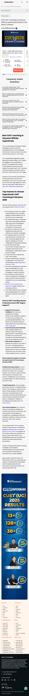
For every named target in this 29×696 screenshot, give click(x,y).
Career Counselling (20, 633)
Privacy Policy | (14, 691)
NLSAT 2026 (5, 635)
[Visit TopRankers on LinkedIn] (14, 680)
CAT (4, 616)
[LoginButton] (27, 2)
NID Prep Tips (19, 647)
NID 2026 (5, 630)
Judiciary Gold (6, 642)
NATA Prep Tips (19, 645)
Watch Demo (18, 70)
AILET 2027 (5, 631)
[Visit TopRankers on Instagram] (8, 680)
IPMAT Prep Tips (19, 644)
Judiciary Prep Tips (20, 649)
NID (3, 614)
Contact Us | (4, 693)
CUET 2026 (5, 626)
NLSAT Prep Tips (19, 652)
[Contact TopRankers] (22, 2)
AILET (17, 607)
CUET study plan (10, 326)
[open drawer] (2, 2)
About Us (9, 693)
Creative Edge (6, 645)
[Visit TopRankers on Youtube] (2, 680)
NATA (4, 612)
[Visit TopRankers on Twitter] (11, 680)
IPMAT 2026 (5, 625)
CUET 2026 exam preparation (14, 186)
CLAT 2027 (5, 623)
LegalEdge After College (8, 649)
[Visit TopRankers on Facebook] (5, 680)
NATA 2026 (5, 628)
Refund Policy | (20, 691)
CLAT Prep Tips (19, 640)
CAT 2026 (5, 633)
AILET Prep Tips (19, 642)
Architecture (18, 628)
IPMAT (4, 609)
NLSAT (17, 635)
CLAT (4, 606)
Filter (6, 16)
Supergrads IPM (6, 644)
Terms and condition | (6, 691)
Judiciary (5, 607)
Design (17, 630)
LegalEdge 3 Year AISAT (8, 652)
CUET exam (20, 207)
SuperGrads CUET (7, 647)
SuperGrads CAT (7, 650)
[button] (14, 10)
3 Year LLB (5, 617)
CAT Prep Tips (19, 650)
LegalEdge (5, 640)
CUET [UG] (5, 611)
